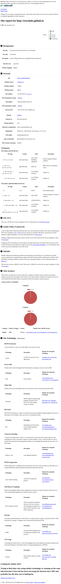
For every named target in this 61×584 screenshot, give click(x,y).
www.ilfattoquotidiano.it (48, 427)
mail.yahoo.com (46, 400)
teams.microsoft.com (47, 533)
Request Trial (11, 578)
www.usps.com (46, 457)
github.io (19, 115)
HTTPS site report (44, 222)
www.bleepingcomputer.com (49, 429)
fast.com (55, 533)
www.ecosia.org (54, 380)
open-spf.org (39, 234)
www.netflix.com (46, 555)
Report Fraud (4, 11)
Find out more (4, 578)
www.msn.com (46, 557)
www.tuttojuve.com (31, 332)
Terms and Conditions (39, 582)
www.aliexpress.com (47, 378)
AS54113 (19, 98)
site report (5, 239)
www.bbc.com (45, 357)
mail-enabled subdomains (39, 244)
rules (19, 232)
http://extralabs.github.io (23, 78)
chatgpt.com (54, 402)
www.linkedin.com (47, 508)
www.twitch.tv (45, 380)
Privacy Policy (29, 582)
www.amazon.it (46, 477)
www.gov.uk (53, 357)
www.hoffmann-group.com (49, 504)
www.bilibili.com (46, 531)
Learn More (4, 9)
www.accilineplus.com (48, 455)
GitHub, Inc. (20, 82)
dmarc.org (3, 261)
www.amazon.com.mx (47, 479)
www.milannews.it (52, 332)
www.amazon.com (46, 506)
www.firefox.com (46, 359)
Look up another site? (8, 25)
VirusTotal (29, 94)
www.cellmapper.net (42, 332)
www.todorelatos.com (47, 453)
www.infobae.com (46, 425)
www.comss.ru (46, 481)
